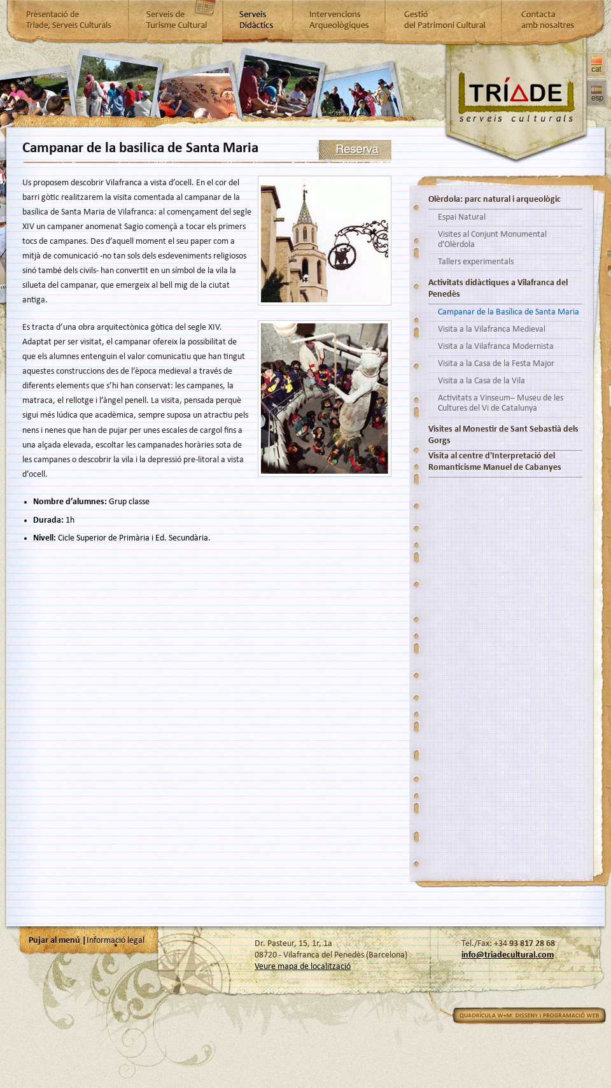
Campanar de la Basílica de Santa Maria (508, 312)
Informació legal (115, 940)
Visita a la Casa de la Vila (481, 381)
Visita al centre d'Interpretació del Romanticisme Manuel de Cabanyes (494, 461)
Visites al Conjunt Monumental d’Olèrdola (492, 240)
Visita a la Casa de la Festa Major (496, 364)
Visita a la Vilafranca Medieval (491, 329)
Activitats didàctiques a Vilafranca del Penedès (498, 288)
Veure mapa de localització (303, 966)
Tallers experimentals (476, 262)
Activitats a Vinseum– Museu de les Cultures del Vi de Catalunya (500, 403)
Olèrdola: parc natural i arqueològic (494, 199)
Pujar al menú (54, 940)
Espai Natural (462, 217)
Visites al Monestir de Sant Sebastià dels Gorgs (503, 435)
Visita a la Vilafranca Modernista (496, 346)
